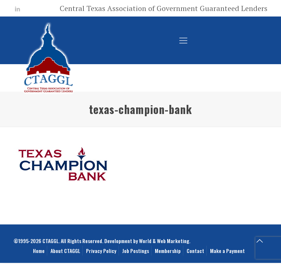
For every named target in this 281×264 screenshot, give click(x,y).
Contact (195, 250)
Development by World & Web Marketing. (147, 241)
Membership (168, 250)
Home (39, 250)
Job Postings (135, 250)
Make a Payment (227, 250)
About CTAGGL (65, 250)
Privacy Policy (101, 250)
